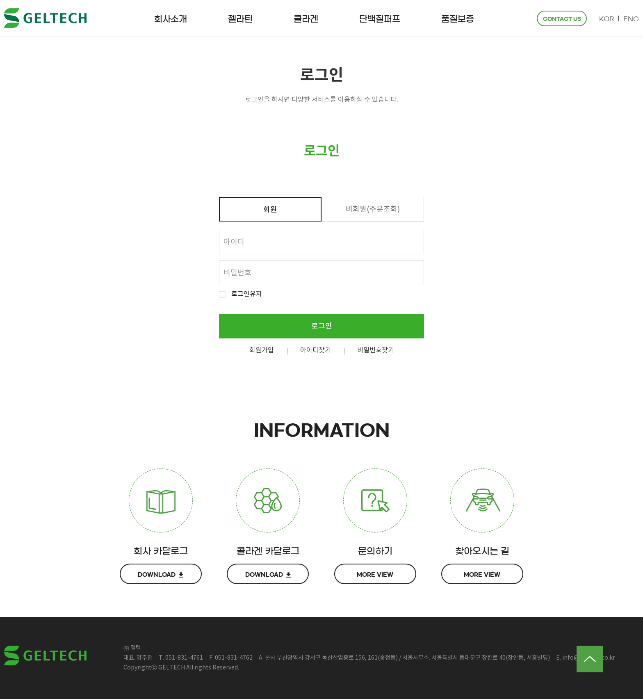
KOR (606, 19)
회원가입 (261, 350)
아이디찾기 (315, 350)
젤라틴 (240, 19)
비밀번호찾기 (375, 350)
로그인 (321, 326)
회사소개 (170, 19)
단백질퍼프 (379, 19)
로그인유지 (246, 294)
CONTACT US (562, 18)
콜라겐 (306, 19)
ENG (631, 19)
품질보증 (457, 19)
